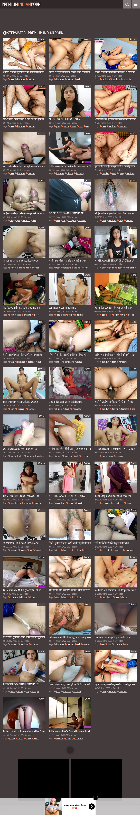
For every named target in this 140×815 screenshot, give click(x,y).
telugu (120, 503)
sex (86, 126)
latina (20, 456)
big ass (58, 409)
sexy (120, 220)
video (73, 126)
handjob (71, 220)
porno (65, 126)
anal (19, 267)
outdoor (30, 79)
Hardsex (66, 362)
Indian (58, 362)
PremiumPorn (21, 4)
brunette (78, 173)
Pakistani (77, 362)
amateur (25, 220)
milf (77, 79)
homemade (129, 550)
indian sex (75, 409)
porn (57, 126)
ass (29, 550)
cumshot (104, 173)
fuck (33, 220)
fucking (114, 409)
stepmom (105, 503)
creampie (126, 79)
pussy (120, 173)
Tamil (27, 738)
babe (31, 597)
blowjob (31, 409)
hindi (66, 409)
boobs (130, 315)
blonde (69, 173)
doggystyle (14, 220)
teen (11, 79)
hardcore (20, 79)
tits (122, 315)
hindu (127, 503)
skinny (35, 315)
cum (80, 126)
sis (113, 503)
